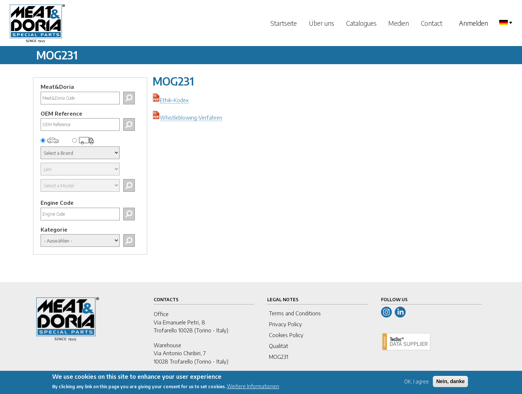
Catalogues (361, 23)
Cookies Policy (286, 335)
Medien (398, 23)
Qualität (278, 346)
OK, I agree (416, 384)
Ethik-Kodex (174, 100)
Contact (431, 23)
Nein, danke (450, 383)
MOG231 (278, 356)
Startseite (283, 23)
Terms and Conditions (295, 313)
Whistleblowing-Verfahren (191, 117)
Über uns (321, 23)
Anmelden (473, 23)
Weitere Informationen (253, 388)
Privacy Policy (285, 324)
